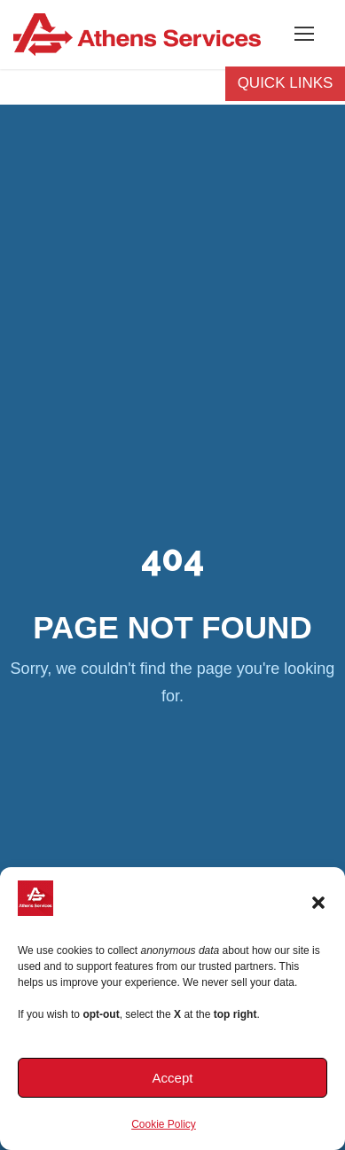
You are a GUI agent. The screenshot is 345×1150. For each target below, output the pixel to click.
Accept (173, 1077)
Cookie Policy (163, 1124)
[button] (318, 902)
